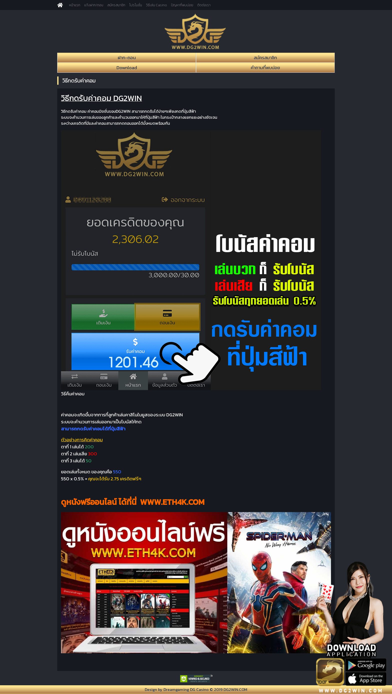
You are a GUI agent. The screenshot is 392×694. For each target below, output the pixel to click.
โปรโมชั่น (135, 5)
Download (126, 67)
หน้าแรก (74, 5)
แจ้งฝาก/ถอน (93, 5)
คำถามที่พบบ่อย (265, 67)
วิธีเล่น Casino (156, 5)
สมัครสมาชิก (116, 5)
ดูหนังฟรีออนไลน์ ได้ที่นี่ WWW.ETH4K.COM (132, 502)
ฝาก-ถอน (127, 57)
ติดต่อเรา (203, 5)
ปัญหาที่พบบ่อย (182, 5)
